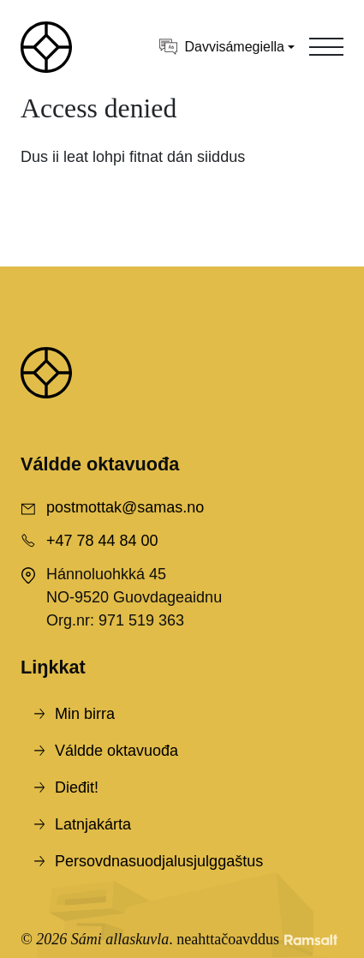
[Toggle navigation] (326, 47)
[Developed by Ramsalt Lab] (311, 939)
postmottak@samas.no (125, 507)
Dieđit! (76, 787)
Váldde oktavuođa (116, 750)
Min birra (85, 713)
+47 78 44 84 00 (102, 540)
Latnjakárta (93, 824)
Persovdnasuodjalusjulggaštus (159, 861)
